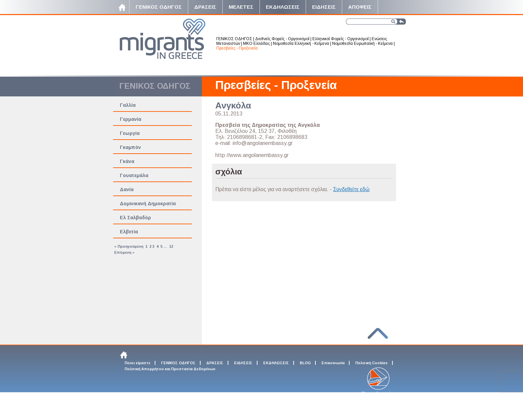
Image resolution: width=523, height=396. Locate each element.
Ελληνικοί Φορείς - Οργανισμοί (340, 38)
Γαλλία (128, 105)
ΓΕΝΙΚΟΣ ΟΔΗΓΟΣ (234, 38)
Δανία (127, 189)
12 (171, 246)
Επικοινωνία (333, 363)
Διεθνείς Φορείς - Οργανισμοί (282, 38)
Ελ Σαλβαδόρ (135, 217)
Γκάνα (127, 161)
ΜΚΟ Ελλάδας (256, 43)
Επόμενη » (124, 252)
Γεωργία (130, 133)
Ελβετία (129, 231)
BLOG (305, 363)
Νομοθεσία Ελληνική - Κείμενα (301, 43)
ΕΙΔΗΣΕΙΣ (243, 363)
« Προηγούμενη (128, 246)
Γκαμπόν (130, 147)
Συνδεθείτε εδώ (351, 189)
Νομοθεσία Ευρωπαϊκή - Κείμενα (362, 43)
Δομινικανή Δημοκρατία (148, 203)
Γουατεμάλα (134, 175)
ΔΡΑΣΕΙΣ (214, 363)
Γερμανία (130, 119)
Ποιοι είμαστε (137, 363)
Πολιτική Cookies (371, 363)
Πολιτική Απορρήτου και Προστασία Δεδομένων (170, 369)
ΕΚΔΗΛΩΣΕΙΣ (276, 363)
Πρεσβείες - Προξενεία (237, 48)
